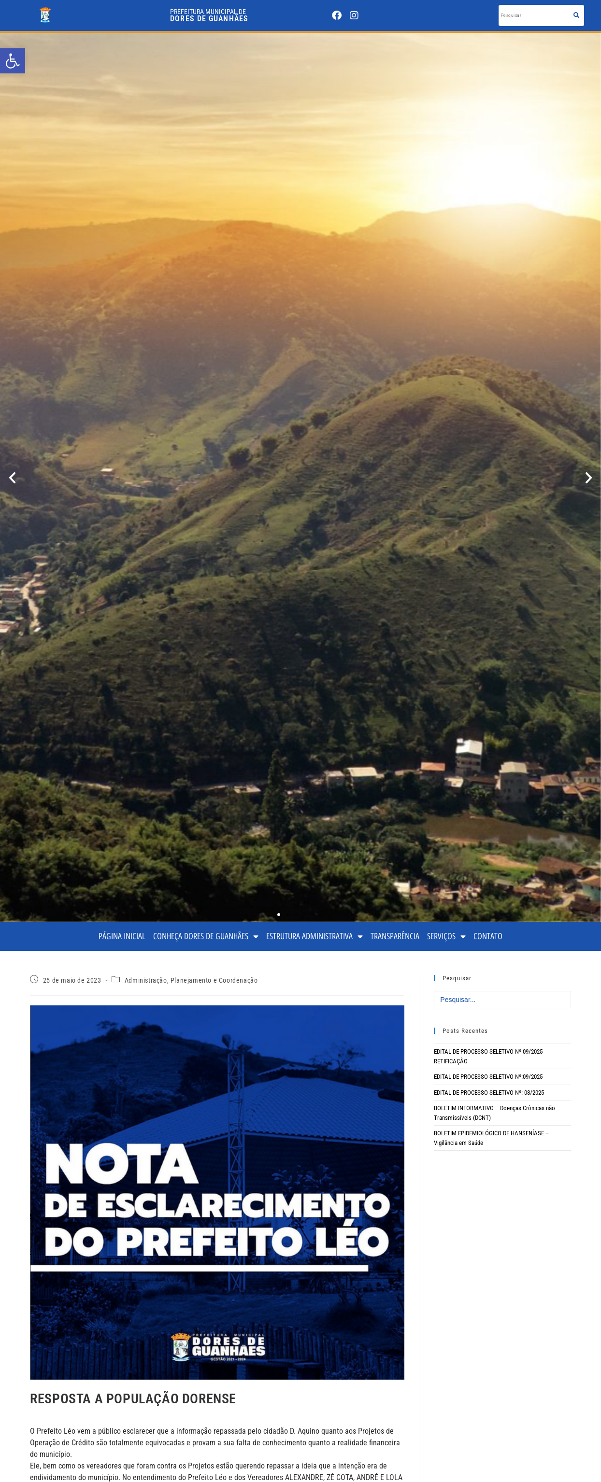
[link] (12, 60)
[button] (12, 477)
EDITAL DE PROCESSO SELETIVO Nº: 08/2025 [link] (489, 1092)
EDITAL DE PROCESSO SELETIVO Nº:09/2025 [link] (488, 1076)
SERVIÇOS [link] (446, 936)
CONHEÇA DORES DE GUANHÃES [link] (205, 936)
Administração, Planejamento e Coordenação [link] (191, 980)
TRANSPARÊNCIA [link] (395, 936)
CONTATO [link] (487, 936)
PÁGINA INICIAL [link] (122, 936)
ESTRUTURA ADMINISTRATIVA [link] (314, 936)
